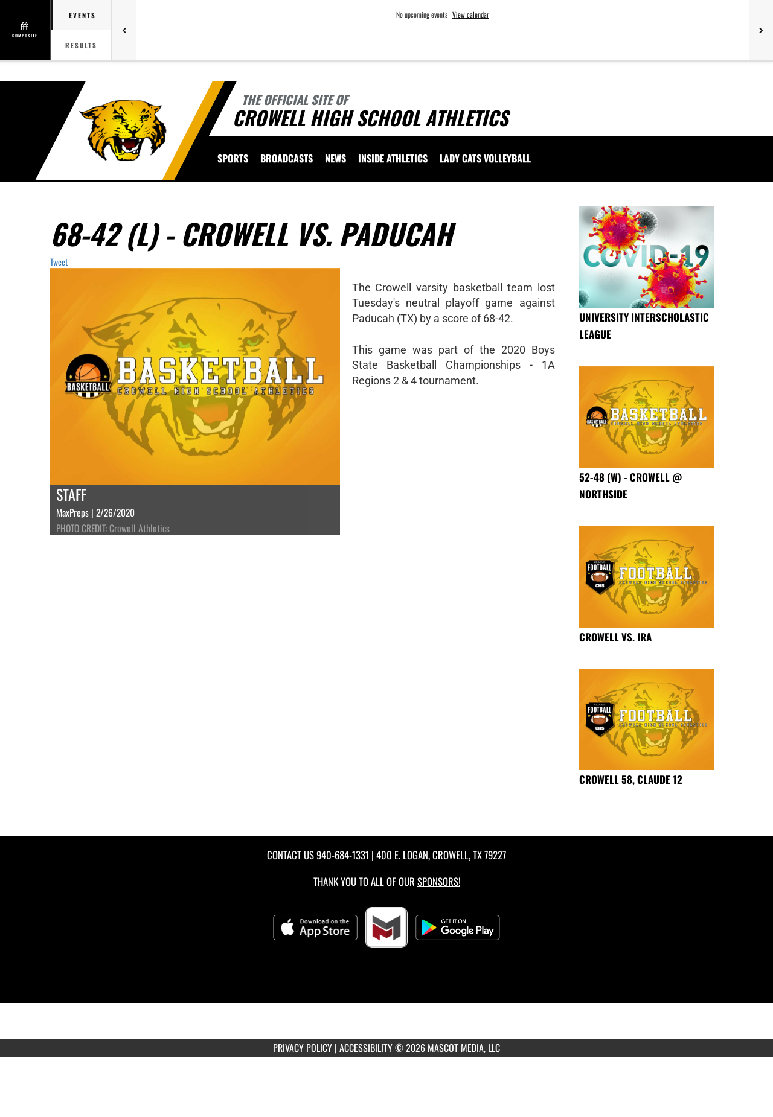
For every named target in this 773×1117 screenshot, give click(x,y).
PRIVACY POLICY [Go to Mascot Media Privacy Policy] (302, 1047)
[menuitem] (286, 158)
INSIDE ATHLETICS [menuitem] (393, 158)
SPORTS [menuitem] (232, 158)
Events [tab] (82, 15)
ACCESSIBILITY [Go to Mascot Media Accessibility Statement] (366, 1047)
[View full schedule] (25, 30)
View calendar (470, 14)
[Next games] (761, 30)
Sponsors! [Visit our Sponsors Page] (438, 881)
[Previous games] (124, 30)
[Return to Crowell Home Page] (124, 130)
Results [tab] (81, 45)
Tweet (59, 261)
